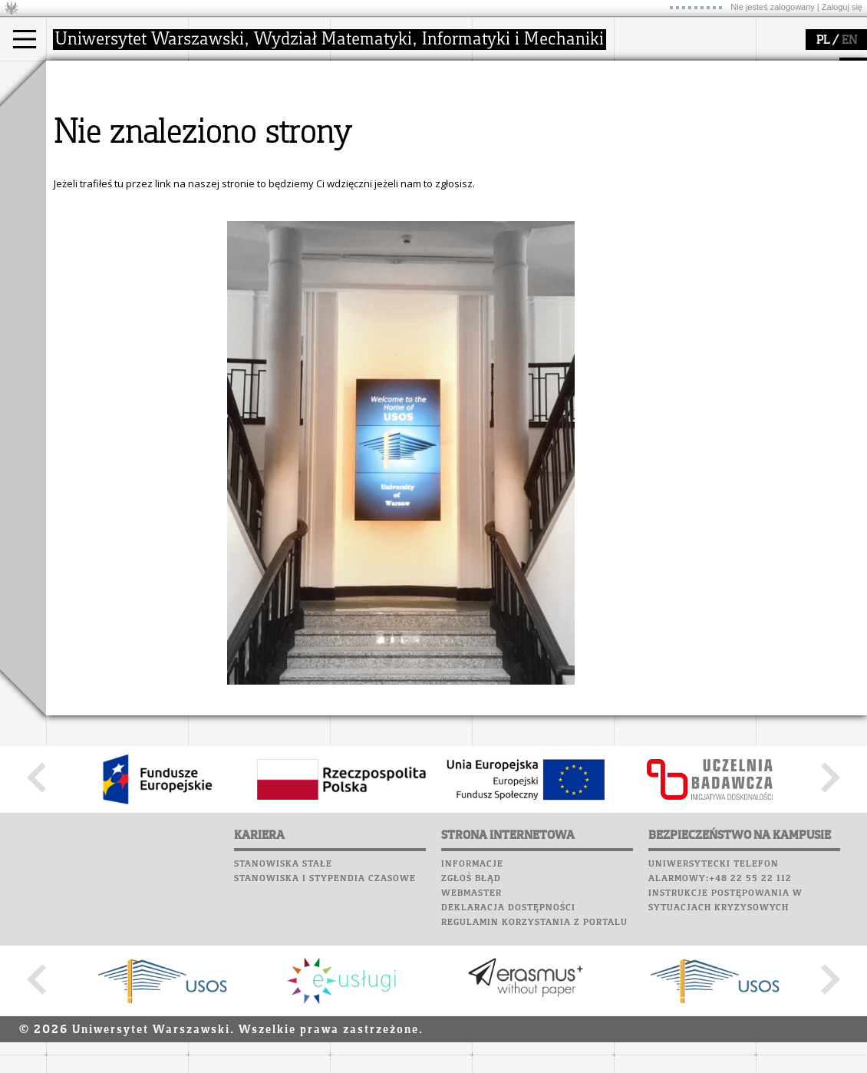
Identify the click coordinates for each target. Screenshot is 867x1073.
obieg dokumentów (394, 175)
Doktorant (88, 133)
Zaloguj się (842, 7)
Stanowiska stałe (283, 1006)
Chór (697, 142)
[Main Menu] (24, 39)
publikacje (373, 133)
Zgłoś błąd (471, 1020)
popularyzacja (531, 75)
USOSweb (639, 69)
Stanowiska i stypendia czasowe (325, 1020)
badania (366, 75)
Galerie (718, 156)
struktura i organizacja (259, 120)
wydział (224, 75)
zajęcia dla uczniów (536, 106)
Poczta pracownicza (673, 127)
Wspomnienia (652, 156)
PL (822, 41)
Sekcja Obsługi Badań (399, 161)
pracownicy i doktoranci (262, 161)
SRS (680, 69)
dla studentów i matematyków (526, 140)
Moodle (636, 83)
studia (76, 75)
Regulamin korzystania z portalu (534, 1064)
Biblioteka (645, 142)
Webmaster (471, 1035)
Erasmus (85, 161)
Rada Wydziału (242, 133)
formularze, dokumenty (262, 175)
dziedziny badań (388, 106)
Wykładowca (94, 147)
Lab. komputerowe (666, 98)
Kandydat (87, 106)
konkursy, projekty (534, 175)
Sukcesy (638, 185)
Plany (683, 83)
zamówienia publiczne (259, 189)
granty (364, 147)
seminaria (372, 120)
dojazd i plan (237, 106)
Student (83, 120)
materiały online (528, 120)
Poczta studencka (666, 112)
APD (708, 69)
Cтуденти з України (112, 175)
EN (849, 41)
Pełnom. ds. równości (114, 189)
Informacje (472, 1006)
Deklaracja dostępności (508, 1050)
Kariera (642, 171)
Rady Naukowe (242, 147)
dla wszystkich (525, 161)
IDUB (360, 189)
